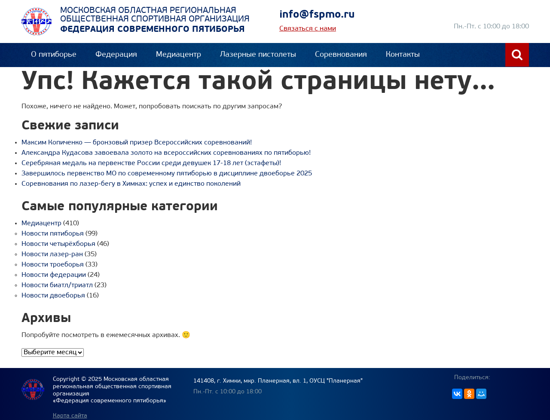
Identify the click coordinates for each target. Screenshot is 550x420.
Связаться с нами (307, 28)
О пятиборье (53, 55)
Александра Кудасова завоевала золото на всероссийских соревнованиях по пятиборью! (166, 153)
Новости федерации (53, 275)
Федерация (116, 55)
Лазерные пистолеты (258, 55)
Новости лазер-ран (52, 254)
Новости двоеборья (53, 295)
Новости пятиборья (52, 233)
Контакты (403, 55)
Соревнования (341, 55)
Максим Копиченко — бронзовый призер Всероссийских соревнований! (136, 142)
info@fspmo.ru (316, 15)
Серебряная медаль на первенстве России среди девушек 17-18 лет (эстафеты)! (151, 163)
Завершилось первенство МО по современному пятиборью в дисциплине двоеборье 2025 (166, 173)
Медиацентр (178, 55)
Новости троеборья (52, 264)
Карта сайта (70, 416)
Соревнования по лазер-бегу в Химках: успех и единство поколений (131, 184)
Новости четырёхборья (58, 244)
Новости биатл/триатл (57, 285)
